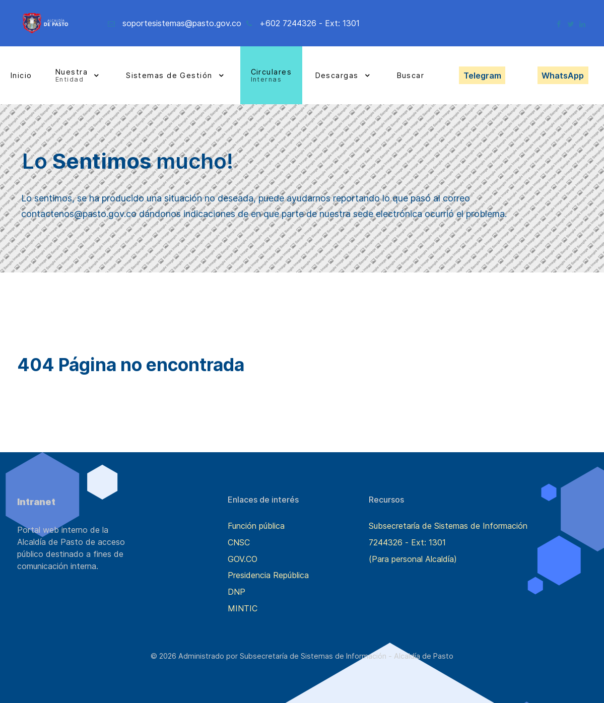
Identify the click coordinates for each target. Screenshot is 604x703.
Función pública (256, 526)
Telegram (482, 76)
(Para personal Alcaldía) (413, 559)
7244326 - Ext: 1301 (407, 542)
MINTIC (242, 608)
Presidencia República (268, 575)
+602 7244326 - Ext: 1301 (309, 23)
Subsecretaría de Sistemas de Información (448, 526)
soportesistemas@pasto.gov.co (181, 23)
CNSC (239, 542)
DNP (236, 592)
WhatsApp (563, 76)
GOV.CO (242, 559)
